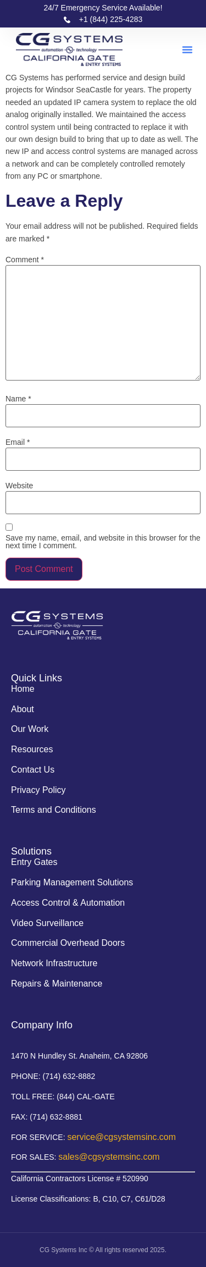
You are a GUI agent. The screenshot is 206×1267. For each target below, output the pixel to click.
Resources (32, 749)
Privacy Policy (38, 790)
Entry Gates (34, 862)
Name (18, 399)
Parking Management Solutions (72, 882)
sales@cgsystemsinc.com (108, 1156)
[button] (187, 49)
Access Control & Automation (68, 902)
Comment (24, 259)
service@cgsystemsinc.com (121, 1137)
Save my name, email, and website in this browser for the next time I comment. (103, 541)
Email (17, 442)
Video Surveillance (47, 923)
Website (19, 485)
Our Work (29, 729)
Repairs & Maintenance (56, 983)
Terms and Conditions (53, 809)
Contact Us (32, 769)
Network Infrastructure (54, 963)
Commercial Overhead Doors (68, 943)
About (22, 709)
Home (23, 688)
